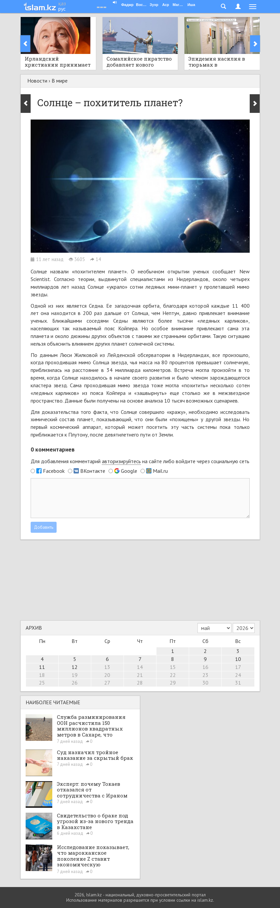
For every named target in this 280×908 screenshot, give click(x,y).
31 (238, 682)
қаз (62, 3)
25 (42, 682)
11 (42, 667)
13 (107, 667)
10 (238, 659)
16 (205, 667)
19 (75, 675)
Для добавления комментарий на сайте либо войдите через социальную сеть (140, 461)
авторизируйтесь (121, 461)
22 (173, 675)
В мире (60, 80)
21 (140, 675)
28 (140, 682)
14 (140, 667)
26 (75, 682)
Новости (37, 80)
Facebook (54, 470)
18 (42, 675)
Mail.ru (160, 470)
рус (62, 8)
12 (75, 667)
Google (129, 470)
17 (238, 667)
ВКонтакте (92, 470)
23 (205, 675)
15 (173, 667)
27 (107, 682)
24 (238, 675)
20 (107, 675)
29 (173, 682)
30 (205, 682)
